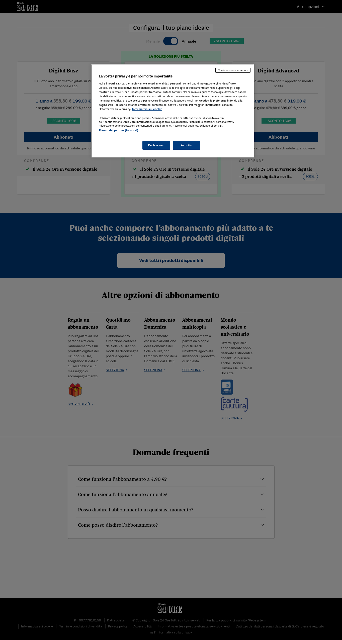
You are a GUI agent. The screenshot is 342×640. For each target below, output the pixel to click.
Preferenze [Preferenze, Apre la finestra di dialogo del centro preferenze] (156, 145)
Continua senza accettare (233, 70)
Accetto (186, 145)
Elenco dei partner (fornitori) (118, 130)
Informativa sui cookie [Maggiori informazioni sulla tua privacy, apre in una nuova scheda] (147, 109)
